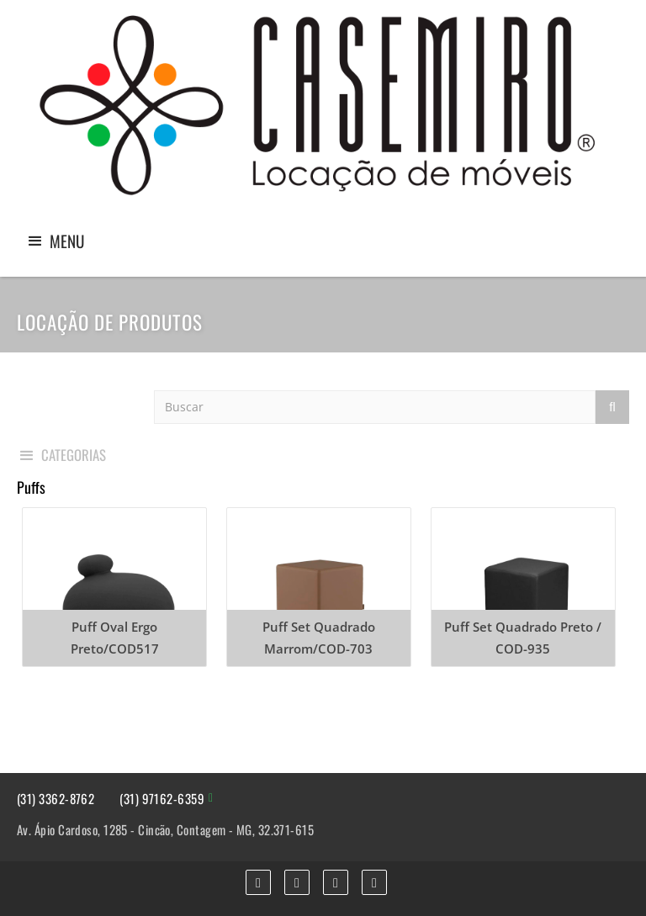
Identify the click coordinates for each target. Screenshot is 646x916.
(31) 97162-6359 (161, 798)
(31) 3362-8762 (55, 798)
